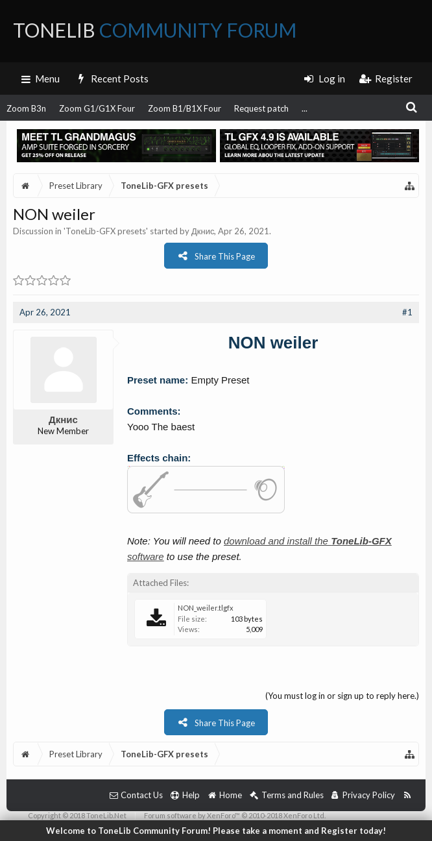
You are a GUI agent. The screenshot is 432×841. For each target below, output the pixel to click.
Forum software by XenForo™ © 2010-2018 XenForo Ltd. (235, 815)
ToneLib (154, 30)
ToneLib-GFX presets (106, 231)
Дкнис (202, 231)
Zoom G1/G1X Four (97, 108)
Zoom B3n (26, 108)
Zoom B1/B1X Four (184, 108)
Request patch (261, 108)
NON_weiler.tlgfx (206, 607)
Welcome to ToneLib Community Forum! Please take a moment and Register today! (216, 830)
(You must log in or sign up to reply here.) (342, 695)
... (304, 108)
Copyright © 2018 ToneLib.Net (77, 815)
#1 (407, 312)
